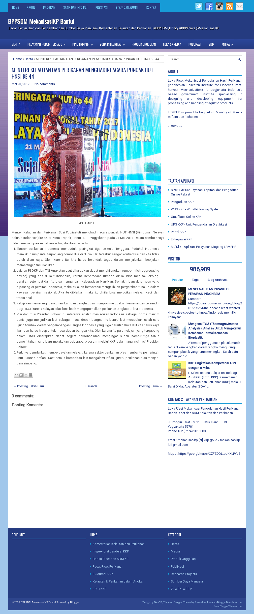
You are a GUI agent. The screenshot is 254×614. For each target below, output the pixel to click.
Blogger (74, 602)
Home (15, 7)
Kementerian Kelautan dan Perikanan (119, 544)
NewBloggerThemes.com (228, 606)
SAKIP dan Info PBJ (75, 7)
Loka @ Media (172, 44)
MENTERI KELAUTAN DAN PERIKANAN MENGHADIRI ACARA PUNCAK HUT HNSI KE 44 (82, 72)
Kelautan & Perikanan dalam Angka (118, 581)
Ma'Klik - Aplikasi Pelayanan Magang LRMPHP (203, 247)
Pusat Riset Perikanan (108, 566)
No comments (44, 84)
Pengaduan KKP (182, 202)
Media (175, 551)
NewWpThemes (163, 602)
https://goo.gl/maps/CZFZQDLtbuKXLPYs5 (209, 453)
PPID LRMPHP (84, 43)
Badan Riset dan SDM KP (110, 559)
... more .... (175, 126)
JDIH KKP (99, 589)
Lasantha (200, 602)
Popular (177, 280)
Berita (16, 44)
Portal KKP (178, 232)
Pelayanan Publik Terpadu (48, 43)
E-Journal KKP (103, 574)
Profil (31, 7)
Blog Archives (217, 280)
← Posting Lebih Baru (28, 386)
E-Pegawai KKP (181, 239)
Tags (195, 280)
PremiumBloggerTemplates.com (224, 602)
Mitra (229, 43)
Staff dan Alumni (127, 7)
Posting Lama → (151, 386)
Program (49, 7)
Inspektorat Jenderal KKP (111, 551)
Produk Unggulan (144, 44)
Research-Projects (184, 574)
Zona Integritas (114, 43)
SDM (211, 44)
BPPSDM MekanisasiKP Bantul (41, 21)
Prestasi (101, 7)
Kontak (151, 7)
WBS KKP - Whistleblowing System (196, 209)
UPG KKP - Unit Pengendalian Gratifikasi (199, 224)
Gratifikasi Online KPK (186, 217)
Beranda (91, 386)
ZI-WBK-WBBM (181, 589)
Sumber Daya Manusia (187, 581)
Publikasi (195, 44)
